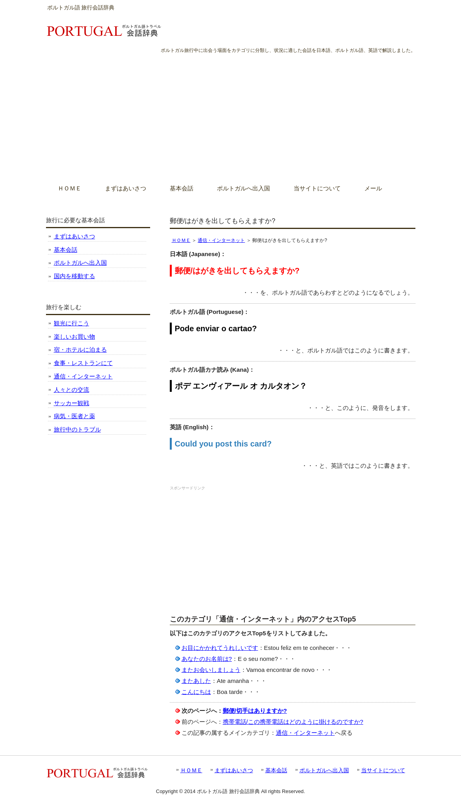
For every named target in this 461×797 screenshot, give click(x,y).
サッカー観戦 (71, 403)
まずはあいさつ (74, 236)
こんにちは (196, 691)
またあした (196, 680)
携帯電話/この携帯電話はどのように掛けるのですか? (293, 721)
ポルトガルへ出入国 (80, 262)
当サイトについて (383, 770)
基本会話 (65, 249)
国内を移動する (74, 276)
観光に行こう (71, 323)
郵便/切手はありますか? (255, 710)
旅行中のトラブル (77, 429)
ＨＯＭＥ (181, 240)
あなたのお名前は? (207, 658)
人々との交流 (71, 389)
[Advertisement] (230, 114)
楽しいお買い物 (74, 336)
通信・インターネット (221, 240)
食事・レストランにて (83, 363)
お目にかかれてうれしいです (220, 647)
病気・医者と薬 (74, 416)
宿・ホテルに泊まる (80, 349)
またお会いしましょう (211, 669)
